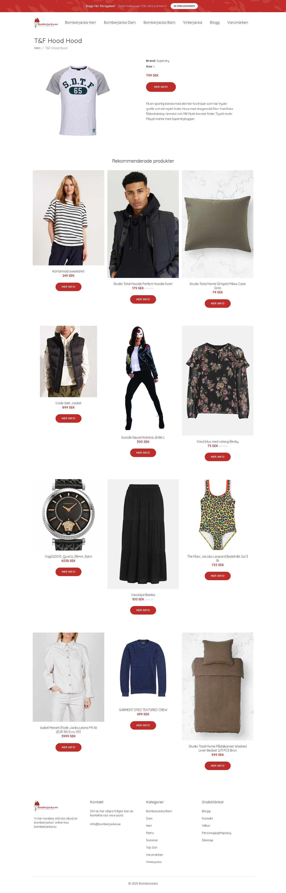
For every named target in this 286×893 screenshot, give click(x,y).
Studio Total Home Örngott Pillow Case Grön (218, 289)
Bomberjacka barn (159, 24)
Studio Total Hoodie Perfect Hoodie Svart (143, 287)
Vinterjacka (192, 24)
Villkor (206, 828)
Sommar (152, 843)
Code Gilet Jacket (68, 406)
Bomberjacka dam (120, 24)
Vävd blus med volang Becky (217, 444)
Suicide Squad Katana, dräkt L (143, 440)
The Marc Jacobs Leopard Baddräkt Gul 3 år (217, 561)
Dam (149, 821)
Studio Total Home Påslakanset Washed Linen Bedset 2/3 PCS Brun (218, 751)
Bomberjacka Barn (159, 814)
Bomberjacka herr (80, 24)
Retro (150, 835)
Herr (149, 828)
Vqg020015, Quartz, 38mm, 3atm (68, 559)
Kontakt (207, 821)
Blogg (214, 24)
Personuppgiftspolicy (216, 835)
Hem (37, 51)
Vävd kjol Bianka (143, 598)
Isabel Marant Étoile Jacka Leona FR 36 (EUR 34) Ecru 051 (68, 732)
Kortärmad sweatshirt (68, 274)
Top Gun (151, 850)
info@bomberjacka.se (105, 827)
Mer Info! (161, 89)
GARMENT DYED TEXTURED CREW (143, 713)
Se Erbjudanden (184, 6)
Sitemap (207, 843)
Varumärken (237, 24)
